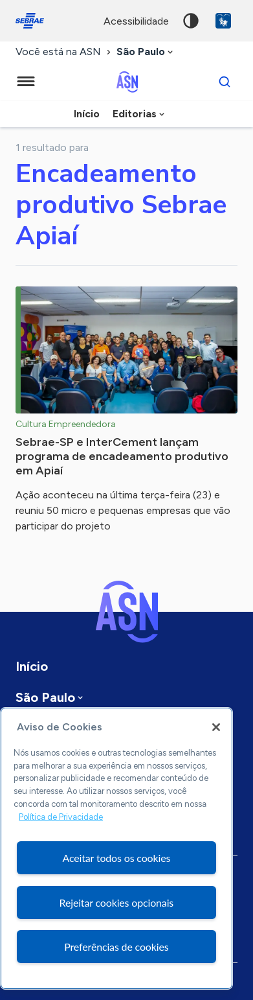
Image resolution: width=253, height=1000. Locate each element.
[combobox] (145, 52)
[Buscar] (224, 82)
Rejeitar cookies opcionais (117, 902)
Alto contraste (191, 20)
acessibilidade (136, 21)
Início (87, 114)
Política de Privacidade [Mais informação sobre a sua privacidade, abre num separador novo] (61, 817)
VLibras (223, 20)
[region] (116, 848)
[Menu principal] (26, 81)
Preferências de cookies (116, 946)
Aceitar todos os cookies (116, 858)
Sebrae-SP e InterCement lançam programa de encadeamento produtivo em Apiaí (122, 456)
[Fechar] (216, 727)
